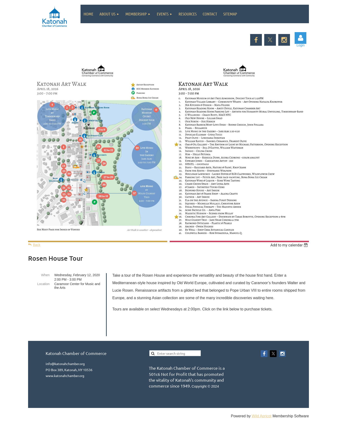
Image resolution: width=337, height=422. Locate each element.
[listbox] (289, 245)
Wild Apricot (261, 416)
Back (36, 245)
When (45, 275)
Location (43, 284)
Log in (300, 38)
